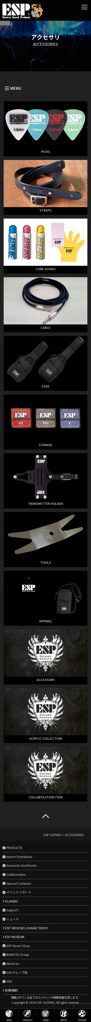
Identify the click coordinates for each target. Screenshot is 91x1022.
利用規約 (11, 990)
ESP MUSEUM (14, 936)
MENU (13, 88)
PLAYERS (11, 901)
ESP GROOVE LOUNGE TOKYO (26, 928)
